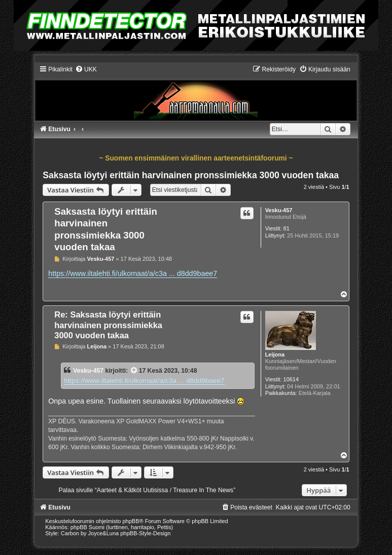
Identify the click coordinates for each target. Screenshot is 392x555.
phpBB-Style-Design (145, 533)
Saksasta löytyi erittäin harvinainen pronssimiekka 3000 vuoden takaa (191, 175)
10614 (291, 379)
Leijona (275, 354)
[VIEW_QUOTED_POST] (134, 370)
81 (286, 228)
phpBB (131, 521)
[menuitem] (86, 69)
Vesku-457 (279, 210)
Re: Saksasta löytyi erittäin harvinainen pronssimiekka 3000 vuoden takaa (108, 325)
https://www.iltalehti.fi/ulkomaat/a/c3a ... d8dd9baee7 (132, 273)
